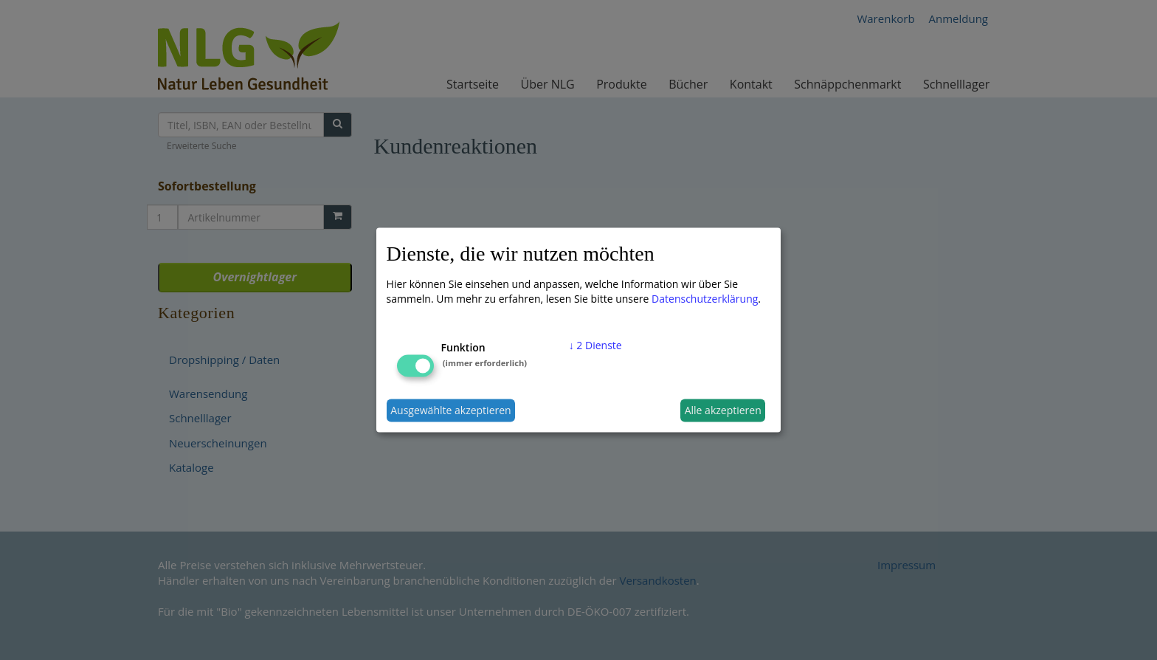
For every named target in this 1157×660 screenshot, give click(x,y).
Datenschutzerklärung (705, 298)
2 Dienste (595, 344)
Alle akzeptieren (723, 410)
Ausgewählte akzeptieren (450, 410)
